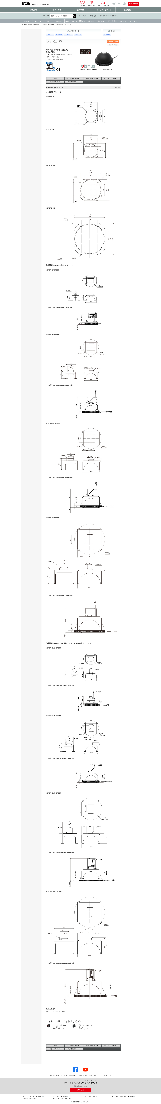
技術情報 (80, 10)
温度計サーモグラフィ (80, 21)
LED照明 (36, 24)
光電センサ (27, 21)
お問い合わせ (133, 3)
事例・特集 (57, 10)
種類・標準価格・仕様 (92, 78)
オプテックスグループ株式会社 (32, 1096)
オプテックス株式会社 (59, 1096)
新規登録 (106, 5)
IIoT (48, 21)
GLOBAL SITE (92, 3)
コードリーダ (133, 21)
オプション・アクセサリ (111, 78)
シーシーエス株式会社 (88, 1096)
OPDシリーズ (51, 24)
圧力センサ (123, 21)
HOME (24, 24)
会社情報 (127, 10)
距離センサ (91, 21)
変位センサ (38, 21)
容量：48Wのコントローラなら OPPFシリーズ (86, 1027)
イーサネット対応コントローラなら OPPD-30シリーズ (60, 1027)
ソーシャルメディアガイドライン (88, 1075)
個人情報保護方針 (71, 1075)
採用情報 (83, 3)
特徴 (55, 78)
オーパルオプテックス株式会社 (62, 1098)
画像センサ (59, 21)
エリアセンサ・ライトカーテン (112, 21)
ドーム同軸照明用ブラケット (74, 78)
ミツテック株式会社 (29, 1098)
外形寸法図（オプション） (73, 82)
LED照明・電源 (70, 21)
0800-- (87, 1082)
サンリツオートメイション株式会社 (122, 1096)
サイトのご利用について (57, 1075)
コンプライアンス (105, 1075)
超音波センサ (101, 21)
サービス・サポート (104, 10)
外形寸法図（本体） (55, 82)
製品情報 (33, 10)
